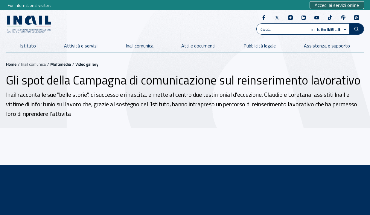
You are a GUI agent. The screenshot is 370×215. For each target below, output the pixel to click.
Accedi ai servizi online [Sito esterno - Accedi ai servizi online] (337, 5)
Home (11, 64)
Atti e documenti (198, 45)
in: (326, 29)
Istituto (28, 45)
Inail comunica (139, 45)
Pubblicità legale (259, 45)
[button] (356, 29)
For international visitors (29, 5)
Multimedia (60, 64)
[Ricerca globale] (283, 29)
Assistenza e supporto (327, 45)
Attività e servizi (81, 45)
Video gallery (86, 64)
